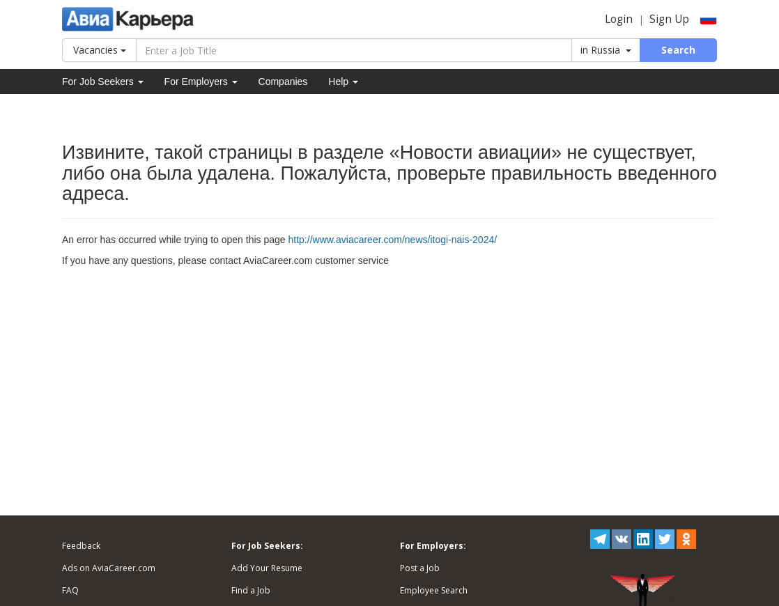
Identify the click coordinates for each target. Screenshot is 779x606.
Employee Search (434, 590)
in (605, 49)
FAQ (70, 590)
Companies (283, 81)
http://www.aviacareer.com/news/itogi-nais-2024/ (393, 239)
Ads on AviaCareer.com (108, 568)
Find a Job (250, 590)
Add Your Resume (266, 568)
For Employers (201, 81)
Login (619, 19)
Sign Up (669, 19)
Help (343, 81)
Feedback (81, 546)
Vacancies (99, 49)
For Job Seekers (103, 81)
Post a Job (420, 568)
